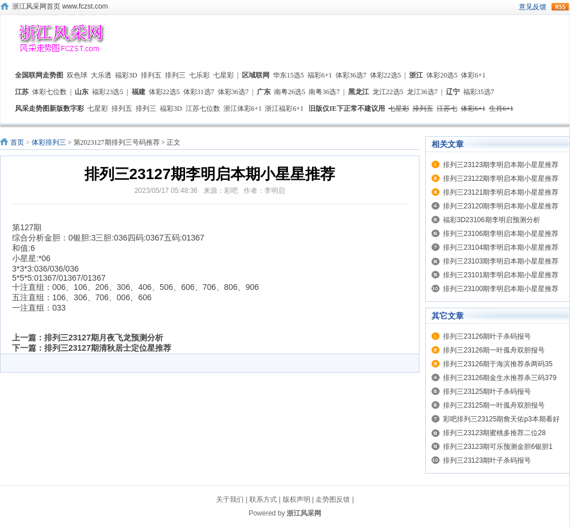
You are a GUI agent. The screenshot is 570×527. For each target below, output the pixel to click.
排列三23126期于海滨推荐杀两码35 (498, 364)
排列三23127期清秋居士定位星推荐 (107, 347)
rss (560, 7)
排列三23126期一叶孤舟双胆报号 (494, 350)
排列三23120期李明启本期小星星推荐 (501, 206)
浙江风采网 (304, 513)
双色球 (77, 75)
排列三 (175, 75)
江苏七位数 (203, 108)
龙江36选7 (422, 92)
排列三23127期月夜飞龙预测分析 (103, 337)
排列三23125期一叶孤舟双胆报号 (494, 405)
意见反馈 (532, 7)
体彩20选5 (441, 75)
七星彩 (223, 75)
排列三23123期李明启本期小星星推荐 (501, 165)
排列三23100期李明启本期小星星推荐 (501, 289)
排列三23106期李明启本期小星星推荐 (501, 234)
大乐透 (101, 75)
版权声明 (296, 499)
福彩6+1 (319, 75)
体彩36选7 (351, 75)
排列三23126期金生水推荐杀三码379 (499, 378)
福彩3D (126, 75)
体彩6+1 (473, 75)
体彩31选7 (198, 92)
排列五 (151, 75)
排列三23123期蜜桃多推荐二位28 (494, 433)
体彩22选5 (385, 75)
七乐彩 (199, 75)
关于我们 (230, 499)
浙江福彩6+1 (284, 108)
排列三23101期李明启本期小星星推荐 (501, 275)
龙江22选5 (387, 92)
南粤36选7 (324, 92)
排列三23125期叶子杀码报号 (487, 392)
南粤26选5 (289, 92)
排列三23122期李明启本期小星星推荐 (501, 179)
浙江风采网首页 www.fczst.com (60, 6)
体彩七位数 (49, 92)
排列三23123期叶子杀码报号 (487, 460)
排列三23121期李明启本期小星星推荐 (501, 192)
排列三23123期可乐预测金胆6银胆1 (498, 447)
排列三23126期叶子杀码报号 (487, 336)
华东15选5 (288, 75)
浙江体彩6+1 (243, 108)
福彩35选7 (478, 92)
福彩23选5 (107, 92)
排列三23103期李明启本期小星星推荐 (501, 261)
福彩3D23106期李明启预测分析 (491, 220)
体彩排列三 (49, 142)
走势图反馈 (332, 499)
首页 (17, 142)
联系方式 (263, 499)
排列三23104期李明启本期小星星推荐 (501, 247)
